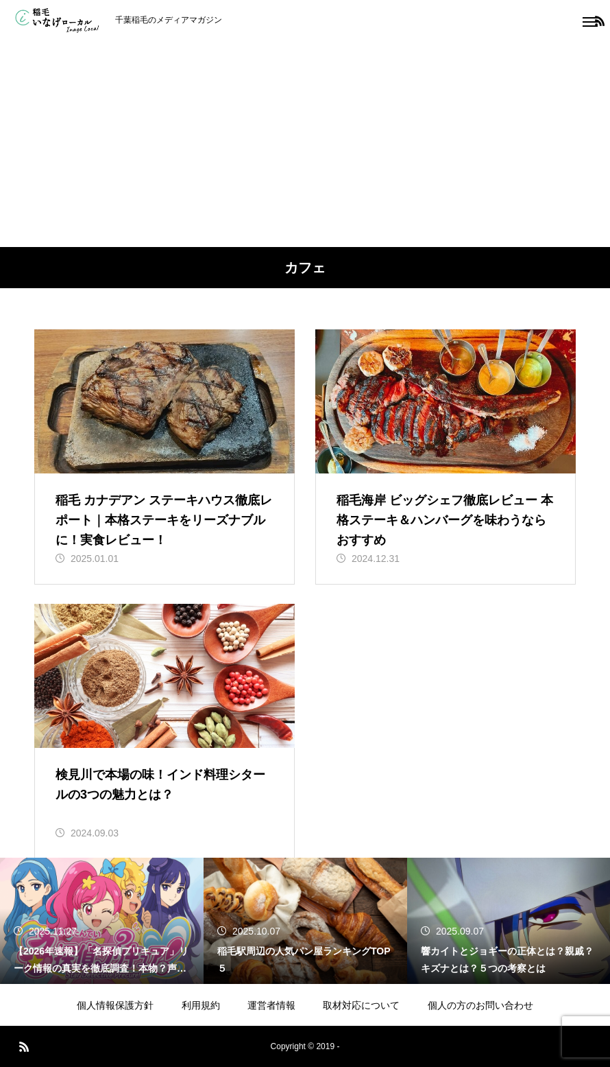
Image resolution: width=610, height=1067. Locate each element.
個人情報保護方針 (115, 1005)
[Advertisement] (305, 144)
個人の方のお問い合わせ (480, 1005)
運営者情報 (271, 1005)
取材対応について (361, 1005)
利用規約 (201, 1005)
